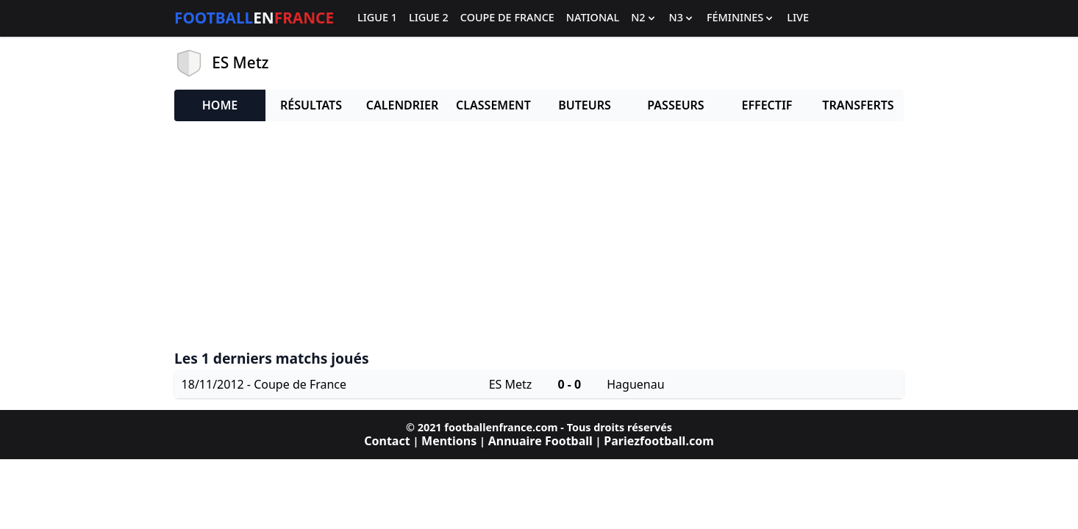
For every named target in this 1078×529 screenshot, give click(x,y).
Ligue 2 (429, 18)
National (592, 18)
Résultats (311, 105)
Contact (387, 441)
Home (220, 105)
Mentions (448, 441)
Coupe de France (507, 18)
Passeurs (675, 105)
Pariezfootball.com (658, 441)
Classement (493, 105)
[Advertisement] (539, 236)
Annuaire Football (540, 441)
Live (798, 18)
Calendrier (402, 105)
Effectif (767, 105)
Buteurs (584, 105)
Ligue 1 (377, 18)
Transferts (857, 105)
